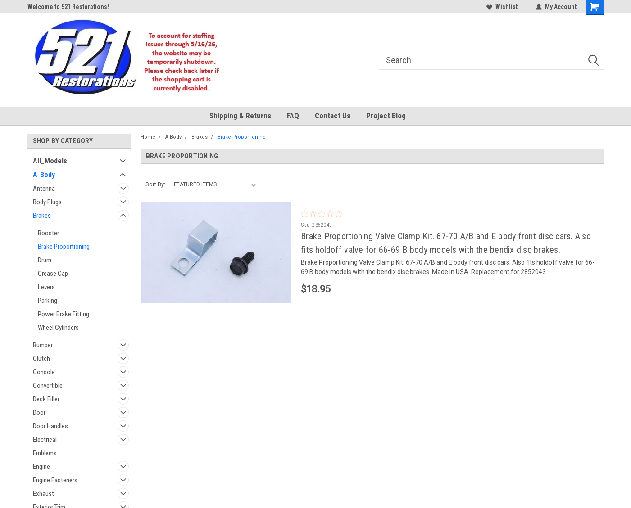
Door (39, 413)
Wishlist (502, 6)
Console (44, 372)
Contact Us (332, 115)
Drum (44, 260)
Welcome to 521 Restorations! (68, 6)
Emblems (45, 453)
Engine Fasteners (55, 480)
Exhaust (43, 494)
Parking (47, 301)
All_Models (50, 161)
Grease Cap (53, 274)
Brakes (42, 215)
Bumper (43, 345)
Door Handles (50, 426)
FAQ (293, 115)
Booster (48, 233)
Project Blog (386, 115)
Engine (41, 467)
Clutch (41, 359)
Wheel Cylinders (58, 328)
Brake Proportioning (64, 247)
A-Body (44, 175)
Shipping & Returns (240, 115)
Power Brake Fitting (63, 314)
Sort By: (155, 184)
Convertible (48, 386)
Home (148, 137)
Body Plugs (47, 202)
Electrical (45, 440)
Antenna (44, 188)
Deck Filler (46, 399)
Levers (46, 287)
